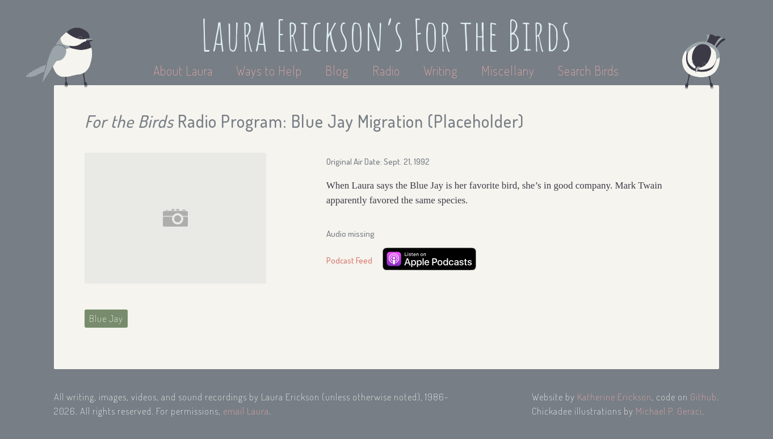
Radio (387, 70)
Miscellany (508, 70)
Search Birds (588, 70)
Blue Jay (106, 318)
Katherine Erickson (614, 397)
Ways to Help (270, 70)
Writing (440, 70)
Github (703, 397)
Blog (337, 70)
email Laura (246, 411)
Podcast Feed (349, 260)
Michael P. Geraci (669, 411)
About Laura (184, 70)
